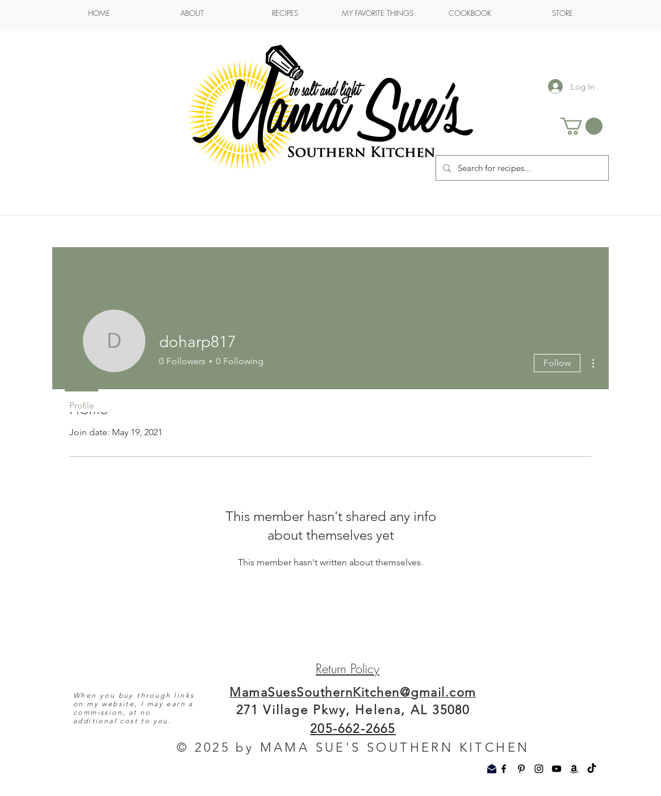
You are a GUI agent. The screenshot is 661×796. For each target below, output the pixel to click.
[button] (581, 126)
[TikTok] (591, 768)
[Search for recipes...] (521, 168)
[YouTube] (556, 768)
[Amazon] (574, 768)
